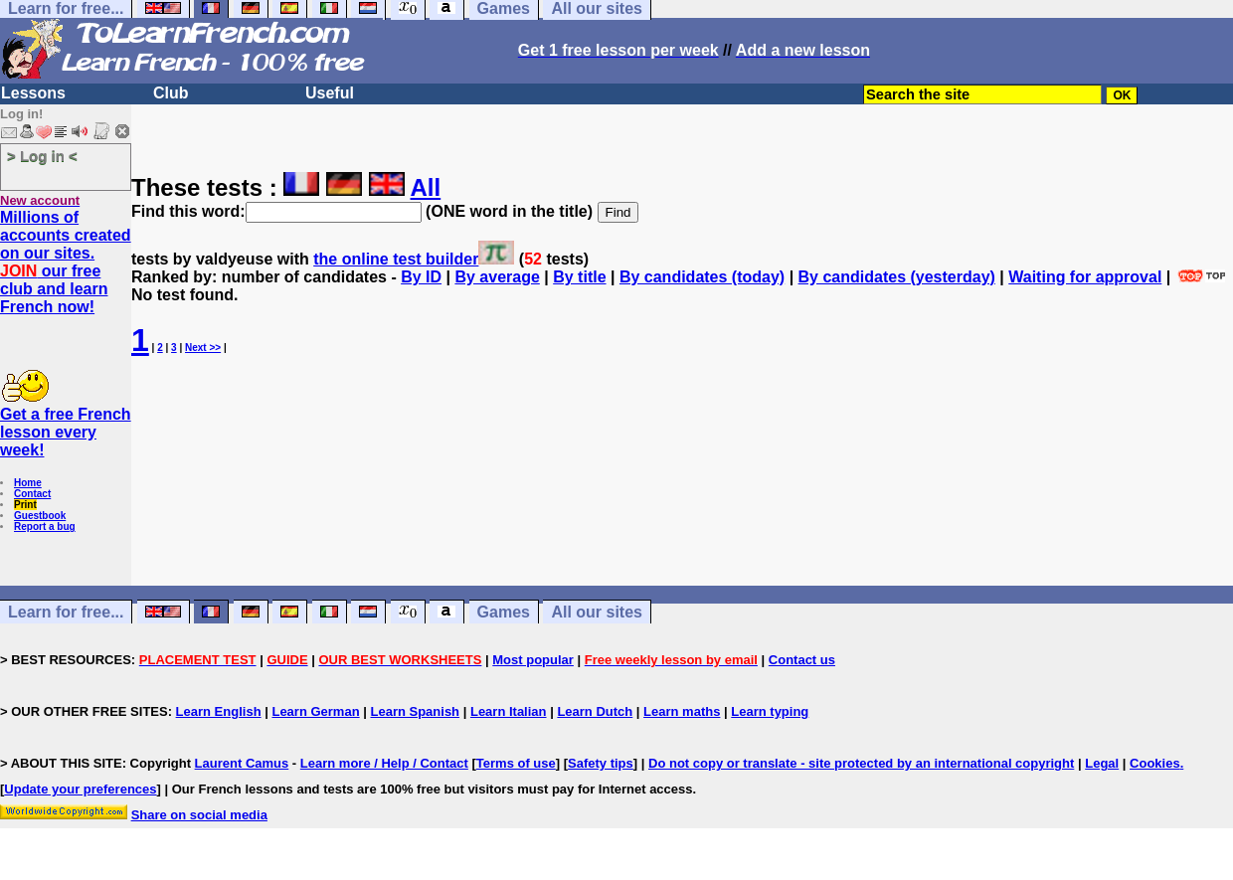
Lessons (33, 93)
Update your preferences (80, 789)
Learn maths (681, 711)
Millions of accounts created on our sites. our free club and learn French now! (65, 262)
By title (579, 276)
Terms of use (516, 763)
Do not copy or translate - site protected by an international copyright (861, 763)
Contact (32, 493)
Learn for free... (65, 612)
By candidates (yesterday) (896, 276)
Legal (1102, 763)
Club (171, 93)
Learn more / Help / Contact (384, 763)
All (426, 187)
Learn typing (769, 711)
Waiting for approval (1084, 276)
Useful (329, 93)
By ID (421, 276)
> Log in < (42, 155)
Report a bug (45, 526)
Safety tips (600, 763)
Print (25, 504)
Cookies (1155, 763)
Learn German (315, 711)
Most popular (533, 659)
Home (28, 482)
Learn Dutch (594, 711)
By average (496, 276)
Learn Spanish (414, 711)
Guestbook (40, 515)
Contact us (802, 659)
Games (503, 612)
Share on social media (199, 814)
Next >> (203, 347)
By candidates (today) (702, 276)
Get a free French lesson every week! (65, 432)
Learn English (219, 711)
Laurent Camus (242, 763)
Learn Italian (508, 711)
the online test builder (395, 259)
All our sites (596, 612)
